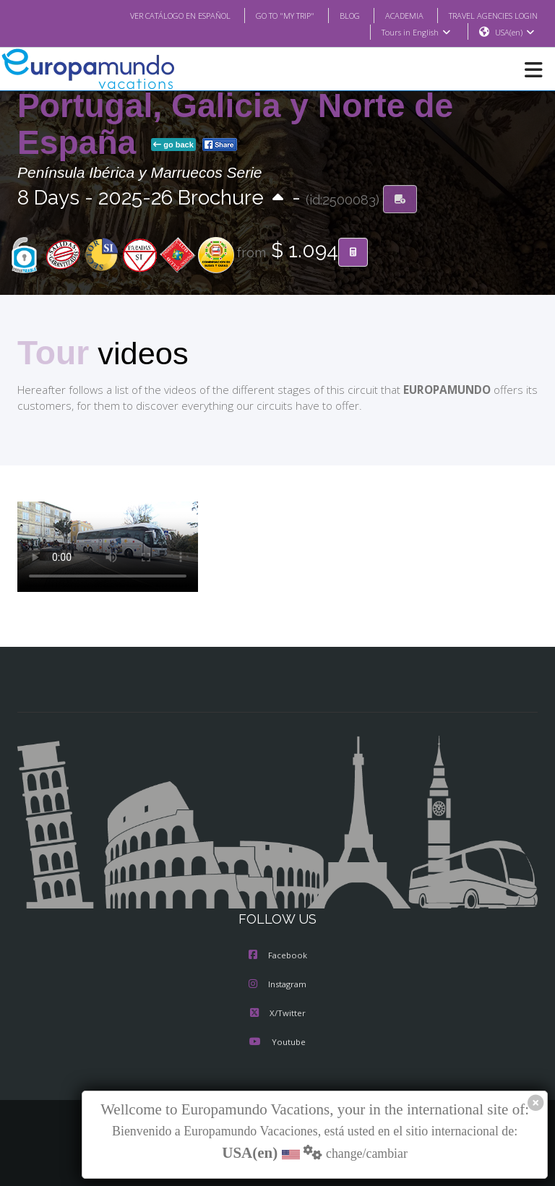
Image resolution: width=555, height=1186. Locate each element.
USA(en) (515, 32)
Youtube (277, 1043)
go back (173, 145)
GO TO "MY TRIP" (265, 15)
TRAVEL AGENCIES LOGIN (488, 15)
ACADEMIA (391, 15)
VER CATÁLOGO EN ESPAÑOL (151, 15)
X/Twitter (277, 1014)
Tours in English (415, 32)
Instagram (277, 985)
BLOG (335, 15)
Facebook (278, 957)
